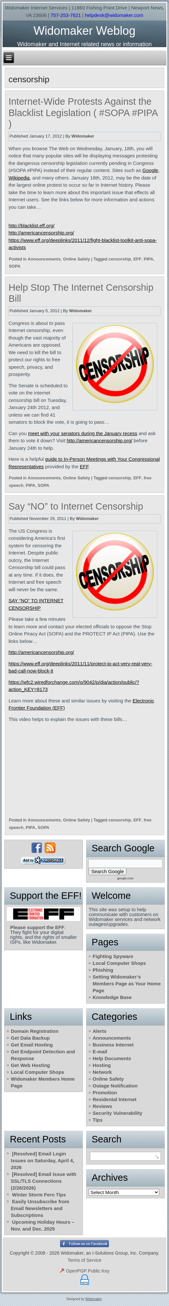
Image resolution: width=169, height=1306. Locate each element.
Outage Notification (115, 1085)
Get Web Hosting (30, 1065)
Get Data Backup (30, 1038)
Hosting (102, 1065)
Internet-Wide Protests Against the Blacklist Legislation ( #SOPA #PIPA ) (82, 112)
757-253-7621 (66, 15)
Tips (98, 1120)
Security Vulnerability (117, 1113)
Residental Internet (114, 1099)
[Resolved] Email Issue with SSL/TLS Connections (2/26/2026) (43, 1181)
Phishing (103, 970)
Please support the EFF (37, 927)
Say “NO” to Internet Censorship (75, 506)
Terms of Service (84, 1260)
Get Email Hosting (32, 1044)
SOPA (14, 266)
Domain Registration (34, 1031)
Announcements (44, 259)
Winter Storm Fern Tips (39, 1194)
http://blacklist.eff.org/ (31, 225)
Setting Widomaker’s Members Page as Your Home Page (127, 983)
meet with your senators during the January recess (82, 433)
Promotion (105, 1092)
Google (150, 170)
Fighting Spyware (113, 956)
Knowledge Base (112, 997)
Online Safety (76, 259)
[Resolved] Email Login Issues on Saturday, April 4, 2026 (42, 1160)
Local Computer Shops (119, 963)
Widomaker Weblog (84, 30)
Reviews (102, 1106)
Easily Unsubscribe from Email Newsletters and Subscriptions (40, 1208)
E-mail (100, 1051)
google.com (125, 878)
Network (102, 1072)
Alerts (100, 1031)
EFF (137, 259)
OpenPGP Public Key (84, 1270)
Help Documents (112, 1058)
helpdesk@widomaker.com (114, 15)
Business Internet (113, 1044)
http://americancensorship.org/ (41, 232)
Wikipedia (19, 177)
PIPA (148, 259)
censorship (120, 259)
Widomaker (83, 136)
